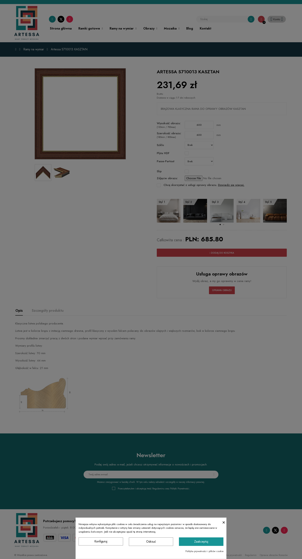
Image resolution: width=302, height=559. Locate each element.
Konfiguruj (100, 541)
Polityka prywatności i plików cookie (204, 551)
